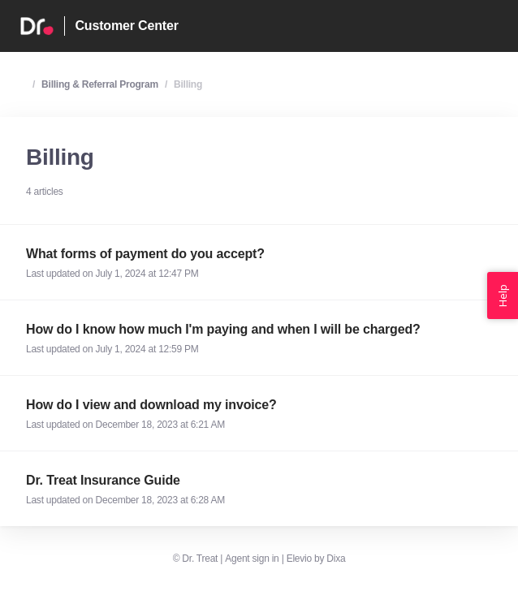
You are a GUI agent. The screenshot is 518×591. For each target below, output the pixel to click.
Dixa (335, 558)
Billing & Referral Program (99, 84)
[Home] (37, 26)
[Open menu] (498, 26)
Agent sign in (251, 558)
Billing (188, 84)
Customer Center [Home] (126, 25)
